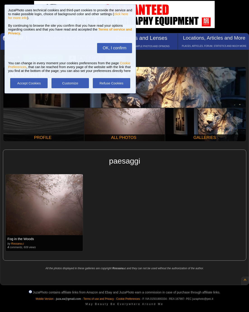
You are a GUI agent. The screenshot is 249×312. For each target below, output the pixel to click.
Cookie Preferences (128, 298)
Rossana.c (17, 243)
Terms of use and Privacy (98, 298)
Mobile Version (45, 298)
